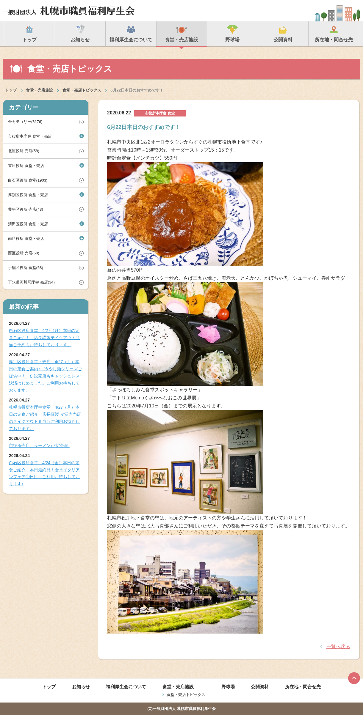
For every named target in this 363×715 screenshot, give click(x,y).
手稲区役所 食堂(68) (25, 267)
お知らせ (81, 686)
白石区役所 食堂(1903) (27, 180)
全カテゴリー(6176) (25, 121)
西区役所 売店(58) (23, 253)
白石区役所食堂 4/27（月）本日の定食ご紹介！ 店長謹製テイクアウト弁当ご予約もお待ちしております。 (44, 337)
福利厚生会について (126, 686)
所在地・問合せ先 (303, 686)
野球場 (228, 686)
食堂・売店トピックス (81, 90)
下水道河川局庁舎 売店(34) (31, 282)
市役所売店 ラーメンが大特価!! (39, 445)
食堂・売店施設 (39, 90)
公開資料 (260, 686)
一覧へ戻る (338, 646)
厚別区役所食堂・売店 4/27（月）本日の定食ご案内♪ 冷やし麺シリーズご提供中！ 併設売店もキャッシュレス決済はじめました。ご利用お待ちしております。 (45, 375)
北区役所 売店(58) (23, 151)
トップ (11, 90)
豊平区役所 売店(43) (25, 209)
